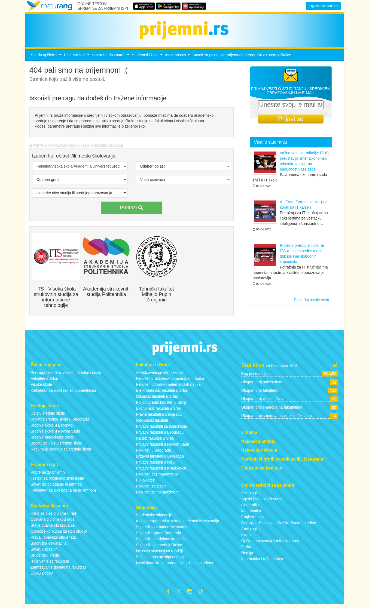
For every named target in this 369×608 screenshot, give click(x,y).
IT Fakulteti (145, 483)
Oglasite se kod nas (323, 6)
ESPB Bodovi (42, 576)
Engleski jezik (252, 519)
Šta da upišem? (47, 59)
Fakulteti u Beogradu (153, 453)
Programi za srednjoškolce (268, 58)
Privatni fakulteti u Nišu (155, 465)
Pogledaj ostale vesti (311, 303)
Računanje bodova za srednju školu (61, 452)
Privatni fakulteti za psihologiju (161, 429)
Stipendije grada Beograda (158, 536)
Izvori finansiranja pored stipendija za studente (175, 566)
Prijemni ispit (77, 59)
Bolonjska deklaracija (49, 546)
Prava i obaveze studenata (53, 540)
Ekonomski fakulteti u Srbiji (158, 411)
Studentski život (148, 59)
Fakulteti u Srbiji (44, 381)
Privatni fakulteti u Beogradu (160, 435)
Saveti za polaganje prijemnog (218, 58)
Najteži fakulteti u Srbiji (155, 441)
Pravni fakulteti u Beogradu (159, 417)
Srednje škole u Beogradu (53, 428)
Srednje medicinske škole (52, 440)
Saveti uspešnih (44, 552)
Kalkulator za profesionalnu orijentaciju (63, 393)
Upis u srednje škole (48, 416)
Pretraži (131, 210)
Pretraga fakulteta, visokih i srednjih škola (66, 375)
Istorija (246, 537)
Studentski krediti (45, 558)
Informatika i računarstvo (262, 561)
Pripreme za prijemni (48, 475)
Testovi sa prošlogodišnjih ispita (57, 481)
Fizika (246, 549)
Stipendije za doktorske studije (161, 542)
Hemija (247, 555)
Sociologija (250, 531)
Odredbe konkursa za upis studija (59, 534)
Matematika (251, 514)
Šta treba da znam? (111, 59)
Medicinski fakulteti (152, 423)
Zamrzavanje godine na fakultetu (58, 570)
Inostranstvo (178, 59)
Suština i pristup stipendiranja (161, 560)
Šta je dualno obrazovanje (53, 528)
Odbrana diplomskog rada (53, 522)
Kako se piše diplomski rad (53, 516)
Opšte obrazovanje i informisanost (270, 543)
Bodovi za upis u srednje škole (56, 446)
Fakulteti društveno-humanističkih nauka (170, 381)
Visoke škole (41, 387)
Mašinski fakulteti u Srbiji (157, 399)
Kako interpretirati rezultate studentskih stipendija (177, 524)
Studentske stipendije (154, 518)
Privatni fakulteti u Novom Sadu (162, 447)
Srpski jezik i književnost (261, 502)
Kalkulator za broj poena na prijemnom (63, 493)
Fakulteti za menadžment (157, 495)
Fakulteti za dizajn (151, 489)
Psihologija (250, 496)
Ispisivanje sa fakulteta (50, 564)
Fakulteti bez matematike (157, 477)
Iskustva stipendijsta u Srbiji (159, 554)
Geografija (250, 508)
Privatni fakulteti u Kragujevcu (161, 471)
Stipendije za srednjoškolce (159, 548)
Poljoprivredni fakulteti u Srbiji (161, 405)
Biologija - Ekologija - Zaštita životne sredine (278, 525)
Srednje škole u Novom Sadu (55, 434)
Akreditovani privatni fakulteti (160, 375)
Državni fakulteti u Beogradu (160, 459)
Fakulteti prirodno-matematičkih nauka (168, 387)
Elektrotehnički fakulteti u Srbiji (162, 393)
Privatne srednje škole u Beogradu (60, 422)
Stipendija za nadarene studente (163, 530)
